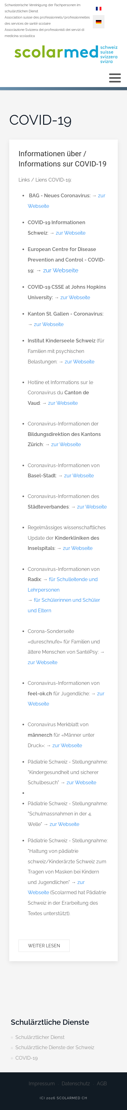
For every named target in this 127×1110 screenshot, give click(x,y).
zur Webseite (70, 233)
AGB (102, 1084)
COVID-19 (26, 1058)
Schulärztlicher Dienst (39, 1037)
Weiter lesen (44, 945)
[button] (115, 78)
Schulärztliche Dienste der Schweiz (54, 1047)
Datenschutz (76, 1084)
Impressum (42, 1084)
